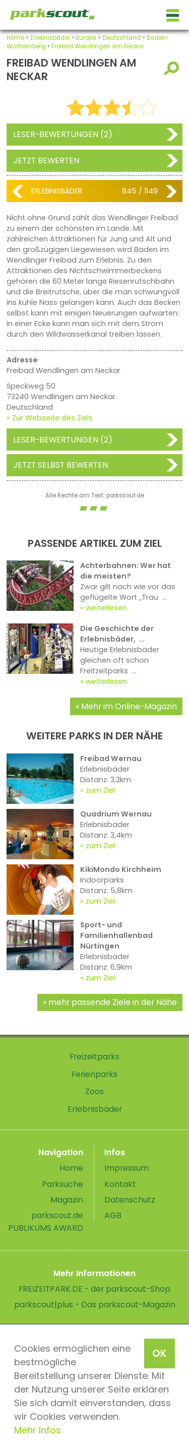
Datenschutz (129, 1200)
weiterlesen (106, 608)
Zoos (94, 1091)
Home (15, 38)
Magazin (66, 1200)
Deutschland (121, 38)
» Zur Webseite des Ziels (50, 418)
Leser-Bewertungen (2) (62, 134)
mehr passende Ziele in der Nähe (112, 1002)
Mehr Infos (37, 1430)
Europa (86, 38)
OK (159, 1353)
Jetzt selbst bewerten (60, 465)
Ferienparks (94, 1074)
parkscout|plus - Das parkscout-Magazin (94, 1304)
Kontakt (120, 1184)
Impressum (126, 1168)
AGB (112, 1215)
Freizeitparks (94, 1056)
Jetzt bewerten (46, 160)
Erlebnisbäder (50, 38)
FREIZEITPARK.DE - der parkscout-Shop (94, 1289)
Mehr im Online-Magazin (129, 706)
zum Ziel (100, 790)
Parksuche (62, 1184)
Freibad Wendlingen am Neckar (97, 46)
